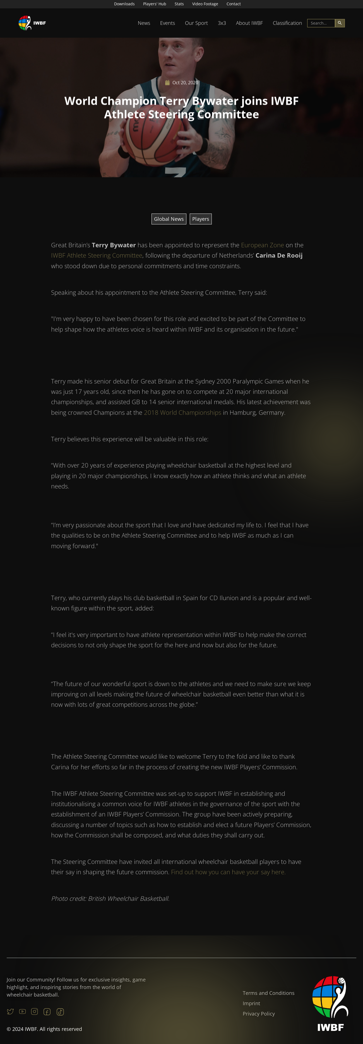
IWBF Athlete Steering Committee (96, 267)
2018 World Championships (182, 424)
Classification (287, 23)
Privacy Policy (259, 1013)
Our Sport (196, 23)
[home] (32, 23)
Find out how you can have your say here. (228, 884)
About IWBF (249, 23)
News (144, 23)
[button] (144, 23)
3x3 (222, 23)
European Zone (262, 257)
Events (167, 23)
